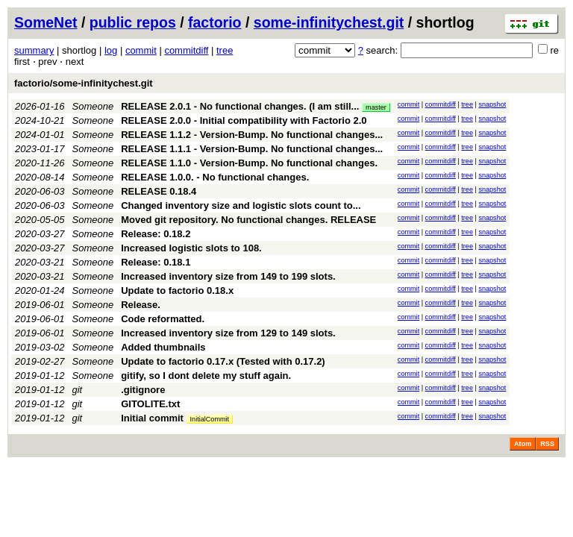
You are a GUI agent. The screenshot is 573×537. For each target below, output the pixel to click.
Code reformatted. (162, 318)
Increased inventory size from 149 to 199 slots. (228, 276)
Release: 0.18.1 (155, 262)
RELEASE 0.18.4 (158, 191)
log (110, 50)
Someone (93, 106)
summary (34, 50)
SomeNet (46, 22)
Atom (522, 444)
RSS (547, 444)
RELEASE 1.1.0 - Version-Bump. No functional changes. (249, 163)
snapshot (492, 104)
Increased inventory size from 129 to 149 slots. (228, 333)
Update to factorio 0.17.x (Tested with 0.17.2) (223, 361)
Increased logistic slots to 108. (191, 248)
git (77, 389)
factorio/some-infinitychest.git (83, 83)
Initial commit (152, 418)
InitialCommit (210, 419)
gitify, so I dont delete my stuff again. (206, 375)
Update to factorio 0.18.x (177, 290)
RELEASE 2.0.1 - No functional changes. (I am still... (241, 106)
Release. (140, 304)
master (376, 107)
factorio (215, 22)
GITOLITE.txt (150, 403)
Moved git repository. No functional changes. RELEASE (248, 219)
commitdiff (186, 50)
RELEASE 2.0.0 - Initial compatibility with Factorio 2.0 (243, 120)
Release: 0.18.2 (155, 233)
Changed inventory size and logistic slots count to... (240, 205)
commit (141, 50)
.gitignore (143, 389)
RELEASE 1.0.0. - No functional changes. (215, 177)
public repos (133, 22)
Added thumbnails (163, 347)
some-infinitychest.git (329, 22)
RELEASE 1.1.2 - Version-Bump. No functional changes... (252, 134)
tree (224, 50)
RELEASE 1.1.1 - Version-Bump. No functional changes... (252, 148)
